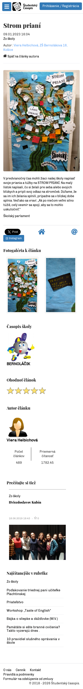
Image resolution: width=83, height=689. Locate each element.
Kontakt (35, 670)
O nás (7, 670)
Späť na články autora (21, 56)
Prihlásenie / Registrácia (60, 6)
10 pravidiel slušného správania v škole (33, 641)
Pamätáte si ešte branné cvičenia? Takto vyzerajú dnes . (33, 629)
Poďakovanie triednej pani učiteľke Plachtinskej (33, 592)
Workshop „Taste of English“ (29, 611)
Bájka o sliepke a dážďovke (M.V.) (32, 619)
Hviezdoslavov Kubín (25, 502)
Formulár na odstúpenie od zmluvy (28, 679)
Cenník (20, 670)
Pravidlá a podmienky (18, 674)
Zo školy (9, 39)
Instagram (14, 238)
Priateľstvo (15, 602)
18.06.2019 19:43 (19, 518)
